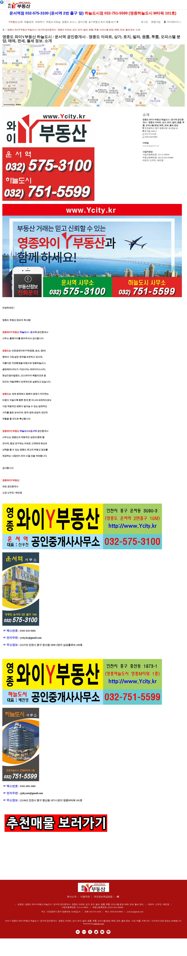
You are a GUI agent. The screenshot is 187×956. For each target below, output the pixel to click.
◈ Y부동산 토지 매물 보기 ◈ (104, 22)
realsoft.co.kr (98, 923)
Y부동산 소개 (16, 22)
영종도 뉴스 (69, 22)
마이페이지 (172, 22)
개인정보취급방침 (103, 896)
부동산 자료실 (53, 22)
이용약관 (85, 896)
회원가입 (156, 22)
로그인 (144, 22)
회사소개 (71, 896)
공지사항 (82, 22)
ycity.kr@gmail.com (151, 146)
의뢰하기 (39, 22)
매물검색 (29, 22)
